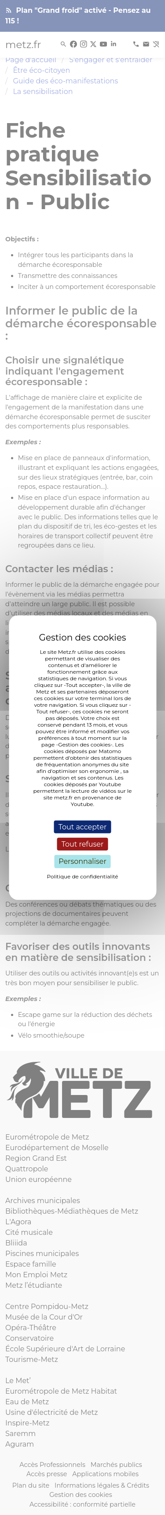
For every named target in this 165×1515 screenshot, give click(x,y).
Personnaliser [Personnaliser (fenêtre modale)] (82, 861)
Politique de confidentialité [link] (82, 876)
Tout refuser (83, 844)
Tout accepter (83, 827)
